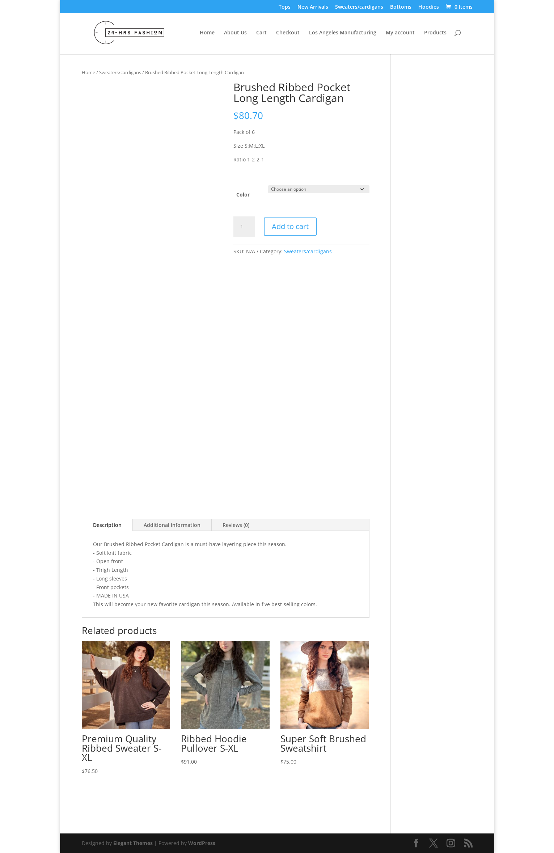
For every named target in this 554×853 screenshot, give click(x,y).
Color (243, 194)
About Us (235, 33)
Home (207, 33)
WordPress (201, 843)
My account (400, 33)
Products (435, 33)
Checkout (288, 33)
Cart (261, 33)
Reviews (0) (236, 524)
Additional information (172, 524)
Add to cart (290, 226)
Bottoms (400, 7)
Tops (285, 7)
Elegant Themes (133, 843)
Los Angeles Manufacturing (342, 33)
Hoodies (428, 7)
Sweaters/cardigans (359, 7)
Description (107, 524)
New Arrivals (312, 7)
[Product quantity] (244, 226)
